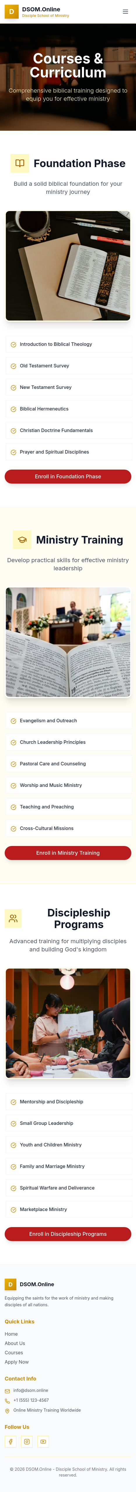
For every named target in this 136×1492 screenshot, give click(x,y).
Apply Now (17, 1362)
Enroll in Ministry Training (68, 853)
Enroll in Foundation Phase (68, 476)
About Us (15, 1343)
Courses (14, 1352)
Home (11, 1334)
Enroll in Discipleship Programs (68, 1234)
